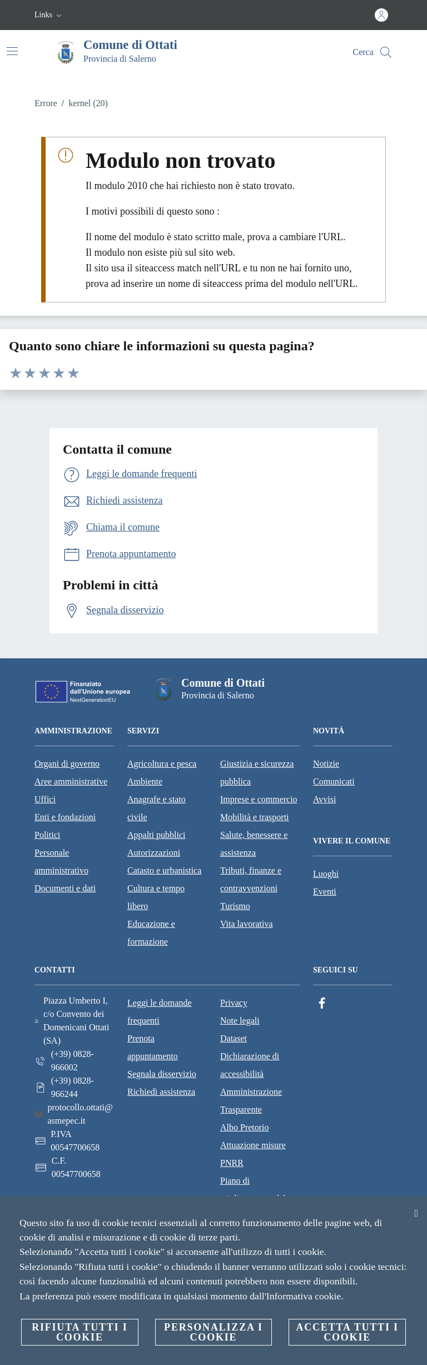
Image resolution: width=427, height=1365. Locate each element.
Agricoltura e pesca (161, 763)
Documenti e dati (65, 888)
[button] (49, 15)
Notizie (326, 763)
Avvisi (324, 799)
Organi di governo (67, 763)
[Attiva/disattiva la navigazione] (12, 51)
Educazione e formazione (151, 932)
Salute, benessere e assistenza (253, 843)
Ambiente (144, 781)
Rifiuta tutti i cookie (79, 1332)
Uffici (45, 799)
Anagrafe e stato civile (156, 808)
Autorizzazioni (153, 852)
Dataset (233, 1038)
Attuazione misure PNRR (253, 1154)
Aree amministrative (70, 781)
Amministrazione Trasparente (251, 1100)
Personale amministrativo (61, 861)
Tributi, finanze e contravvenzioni (250, 879)
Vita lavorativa (246, 924)
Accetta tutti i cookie (347, 1332)
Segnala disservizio (161, 1074)
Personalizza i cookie (213, 1332)
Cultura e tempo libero (156, 897)
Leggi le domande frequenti (159, 1011)
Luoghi (326, 873)
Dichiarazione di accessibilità (249, 1065)
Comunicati (334, 781)
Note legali (240, 1020)
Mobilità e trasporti (254, 817)
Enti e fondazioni (65, 817)
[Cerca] (386, 52)
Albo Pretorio (244, 1127)
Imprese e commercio (258, 799)
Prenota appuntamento (152, 1047)
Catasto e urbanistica (164, 870)
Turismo (235, 906)
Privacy (233, 1002)
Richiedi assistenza (161, 1091)
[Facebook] (322, 1003)
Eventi (324, 891)
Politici (47, 835)
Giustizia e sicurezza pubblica (257, 772)
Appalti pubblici (156, 835)
